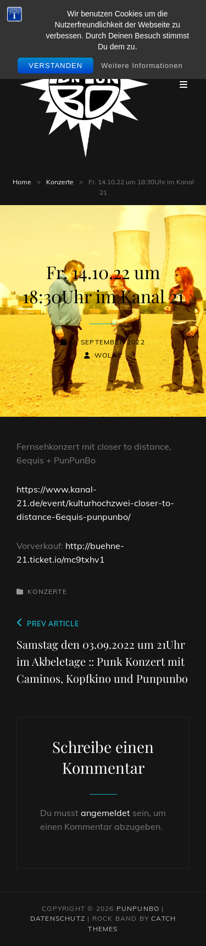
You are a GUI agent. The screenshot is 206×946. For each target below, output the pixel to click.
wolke (108, 355)
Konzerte (60, 182)
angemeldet (105, 812)
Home (22, 182)
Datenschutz (57, 918)
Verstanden (55, 65)
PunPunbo (138, 908)
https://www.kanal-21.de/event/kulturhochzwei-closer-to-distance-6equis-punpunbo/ (95, 503)
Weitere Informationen (142, 65)
